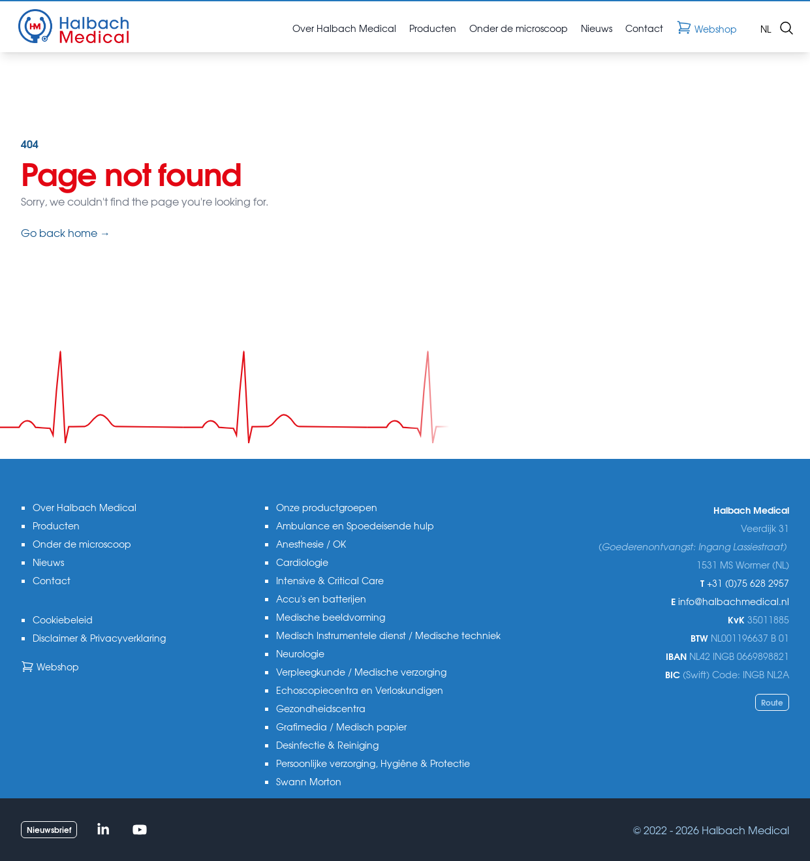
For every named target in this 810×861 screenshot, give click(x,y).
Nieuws (48, 562)
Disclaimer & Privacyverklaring (99, 637)
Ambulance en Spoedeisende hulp (355, 525)
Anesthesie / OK (311, 543)
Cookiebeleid (63, 619)
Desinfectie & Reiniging (327, 744)
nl (765, 28)
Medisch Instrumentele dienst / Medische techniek (388, 635)
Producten (56, 525)
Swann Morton (308, 781)
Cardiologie (302, 562)
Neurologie (300, 653)
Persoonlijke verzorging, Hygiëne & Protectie (373, 763)
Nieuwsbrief (49, 829)
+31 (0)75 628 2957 (748, 582)
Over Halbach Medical (84, 507)
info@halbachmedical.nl (733, 601)
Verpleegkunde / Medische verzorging (361, 671)
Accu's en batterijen (321, 598)
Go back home (65, 232)
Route (772, 702)
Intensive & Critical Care (330, 580)
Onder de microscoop (82, 543)
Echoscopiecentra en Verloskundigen (359, 690)
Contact (51, 580)
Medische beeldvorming (330, 616)
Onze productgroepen (326, 507)
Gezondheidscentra (321, 708)
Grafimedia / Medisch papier (341, 726)
